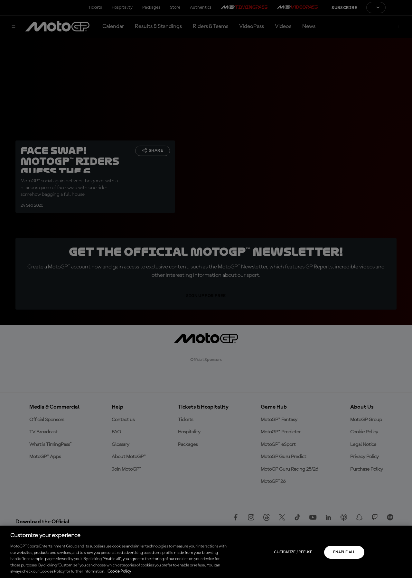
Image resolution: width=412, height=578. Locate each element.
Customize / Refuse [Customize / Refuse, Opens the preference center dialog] (293, 552)
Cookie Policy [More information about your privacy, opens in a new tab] (119, 571)
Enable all (344, 552)
